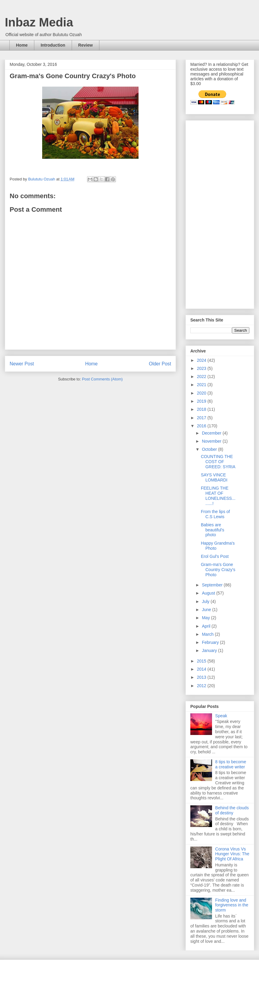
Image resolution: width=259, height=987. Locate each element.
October (210, 449)
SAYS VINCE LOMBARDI (214, 477)
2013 (202, 677)
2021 (202, 384)
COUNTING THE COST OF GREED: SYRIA (218, 461)
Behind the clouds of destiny (232, 810)
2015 (202, 661)
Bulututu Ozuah (42, 179)
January (210, 650)
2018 (202, 409)
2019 (202, 401)
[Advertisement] (208, 213)
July (206, 601)
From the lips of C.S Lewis (215, 514)
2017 (202, 417)
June (207, 609)
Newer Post (22, 363)
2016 (202, 425)
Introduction (53, 45)
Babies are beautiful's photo (212, 529)
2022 (202, 376)
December (212, 433)
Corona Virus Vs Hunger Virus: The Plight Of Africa (232, 854)
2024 (202, 360)
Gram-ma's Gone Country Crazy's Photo (218, 569)
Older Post (160, 363)
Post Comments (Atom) (102, 379)
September (212, 585)
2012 (202, 685)
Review (85, 45)
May (206, 617)
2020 (202, 393)
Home (22, 45)
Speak (221, 715)
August (209, 593)
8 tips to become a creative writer (230, 764)
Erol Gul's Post (215, 556)
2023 (202, 368)
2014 (202, 669)
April (206, 626)
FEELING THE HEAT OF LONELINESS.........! (218, 496)
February (211, 642)
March (208, 634)
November (212, 441)
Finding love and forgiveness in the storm (231, 905)
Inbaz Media (39, 22)
